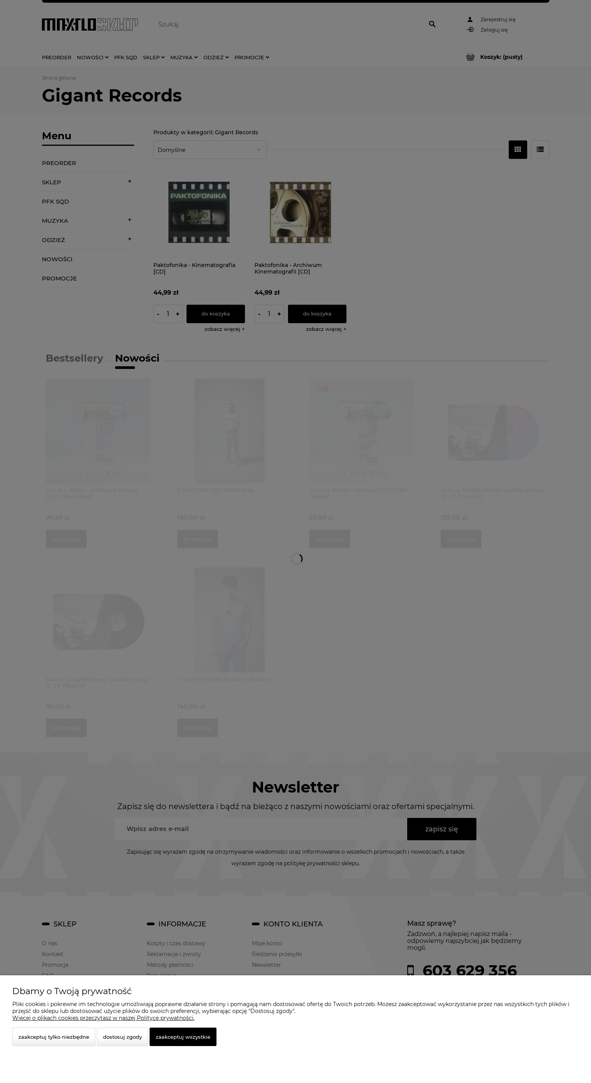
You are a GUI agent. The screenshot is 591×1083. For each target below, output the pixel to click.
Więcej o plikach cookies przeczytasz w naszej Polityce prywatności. (103, 1018)
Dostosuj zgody (122, 1037)
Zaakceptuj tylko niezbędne (53, 1037)
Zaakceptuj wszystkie (183, 1037)
